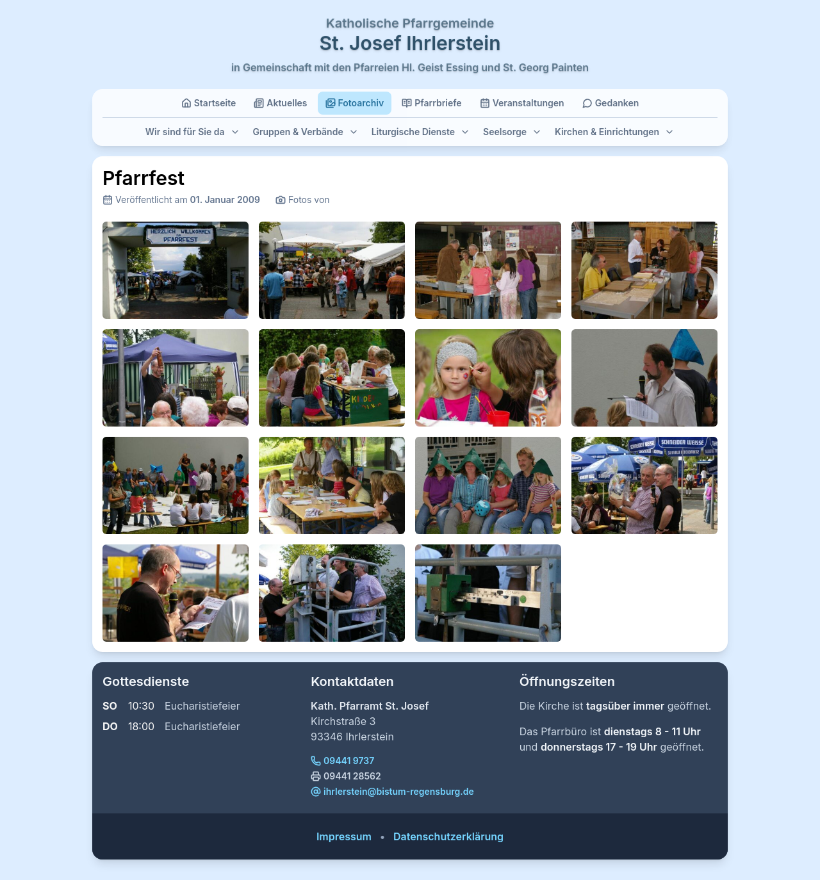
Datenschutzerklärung (448, 836)
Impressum (344, 836)
